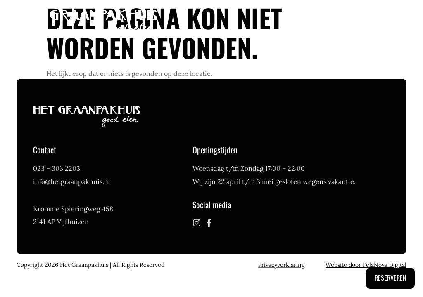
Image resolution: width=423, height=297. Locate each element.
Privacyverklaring (281, 265)
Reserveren (390, 278)
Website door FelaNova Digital (366, 265)
